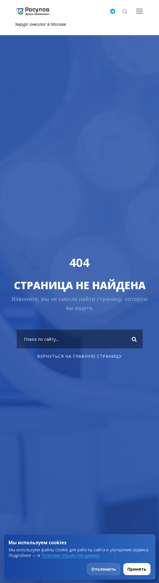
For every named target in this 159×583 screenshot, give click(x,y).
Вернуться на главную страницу (79, 356)
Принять (136, 569)
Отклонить (103, 569)
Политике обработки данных (70, 555)
